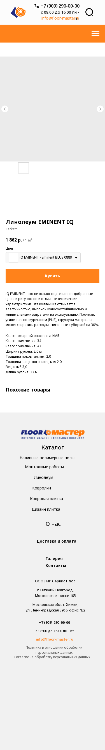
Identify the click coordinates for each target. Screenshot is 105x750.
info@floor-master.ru (60, 18)
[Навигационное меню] (95, 33)
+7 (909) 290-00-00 (60, 6)
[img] (53, 435)
